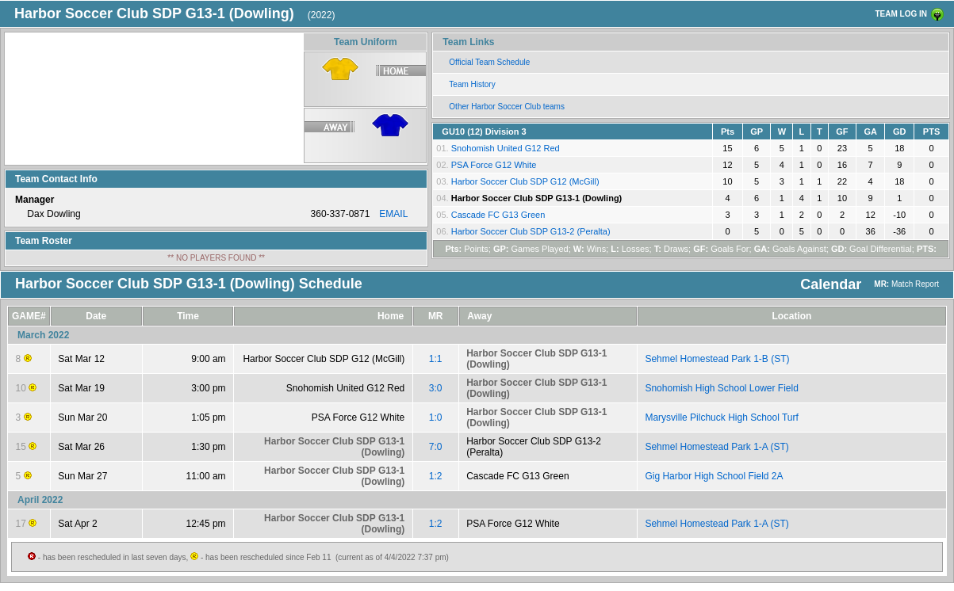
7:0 (436, 446)
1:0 (436, 417)
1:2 (436, 476)
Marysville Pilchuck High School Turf (721, 417)
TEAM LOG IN (901, 14)
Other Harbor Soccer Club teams (507, 106)
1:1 (436, 358)
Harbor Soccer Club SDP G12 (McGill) (525, 181)
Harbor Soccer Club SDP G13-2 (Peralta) (531, 231)
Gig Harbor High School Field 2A (714, 476)
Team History (472, 84)
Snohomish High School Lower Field (721, 388)
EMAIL (393, 213)
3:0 (436, 388)
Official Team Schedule (489, 62)
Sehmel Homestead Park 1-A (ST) (716, 446)
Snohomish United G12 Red (505, 148)
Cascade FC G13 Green (498, 214)
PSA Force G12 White (494, 165)
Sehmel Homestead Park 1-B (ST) (717, 358)
